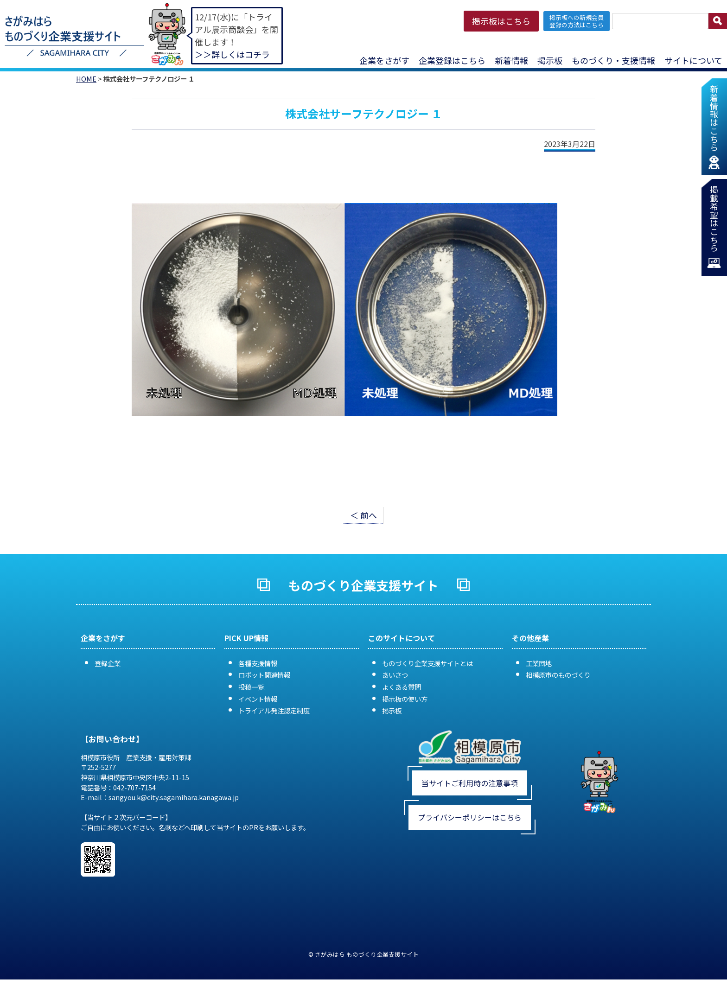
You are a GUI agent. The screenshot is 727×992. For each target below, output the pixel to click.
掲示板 (549, 60)
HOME (86, 78)
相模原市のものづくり (558, 675)
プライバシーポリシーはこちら (470, 817)
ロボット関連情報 (264, 675)
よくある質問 (401, 687)
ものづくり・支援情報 (613, 60)
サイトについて (693, 60)
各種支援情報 (257, 663)
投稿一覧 (251, 687)
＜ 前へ (363, 515)
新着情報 (511, 60)
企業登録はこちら (452, 60)
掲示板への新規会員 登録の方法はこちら (576, 21)
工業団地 (539, 663)
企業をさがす (384, 60)
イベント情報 (257, 699)
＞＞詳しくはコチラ (232, 54)
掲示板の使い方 (404, 699)
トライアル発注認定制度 (274, 710)
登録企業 (108, 663)
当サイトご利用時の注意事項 (469, 783)
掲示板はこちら (501, 21)
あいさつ (395, 675)
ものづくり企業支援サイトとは (427, 663)
